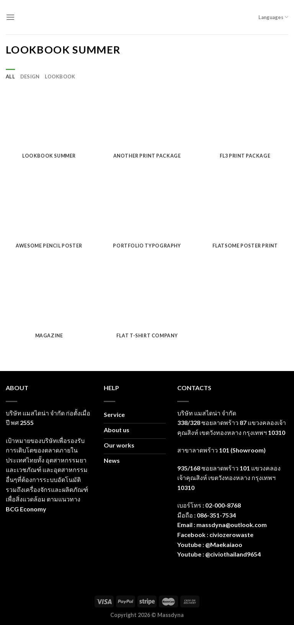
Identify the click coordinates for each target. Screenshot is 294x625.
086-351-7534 (216, 515)
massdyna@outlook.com (231, 524)
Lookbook (60, 76)
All (10, 76)
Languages (273, 17)
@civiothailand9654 (233, 554)
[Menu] (10, 17)
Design (30, 76)
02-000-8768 (223, 505)
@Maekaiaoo (223, 544)
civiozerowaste (231, 534)
